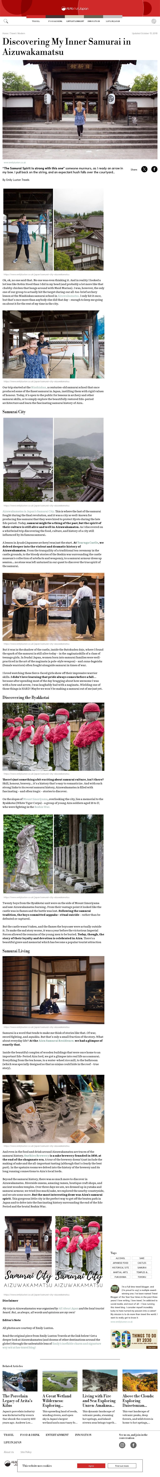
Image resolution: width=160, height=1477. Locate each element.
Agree (91, 1465)
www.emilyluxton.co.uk (15, 162)
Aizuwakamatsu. (69, 296)
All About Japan (68, 1308)
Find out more (122, 1465)
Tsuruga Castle (87, 542)
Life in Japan (113, 21)
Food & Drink (55, 21)
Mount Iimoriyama (35, 799)
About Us (9, 1451)
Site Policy (26, 1451)
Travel (36, 21)
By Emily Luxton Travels (15, 179)
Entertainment (75, 21)
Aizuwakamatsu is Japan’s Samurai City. (28, 511)
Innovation (94, 21)
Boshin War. (42, 807)
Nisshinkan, (39, 387)
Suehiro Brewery (36, 1155)
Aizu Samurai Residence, (56, 1040)
